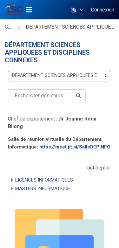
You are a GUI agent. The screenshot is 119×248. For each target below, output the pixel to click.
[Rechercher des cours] (47, 95)
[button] (77, 9)
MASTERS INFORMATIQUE (42, 188)
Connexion (102, 10)
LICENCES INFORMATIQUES (44, 180)
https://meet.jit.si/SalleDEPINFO (74, 147)
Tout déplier (98, 168)
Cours (8, 27)
